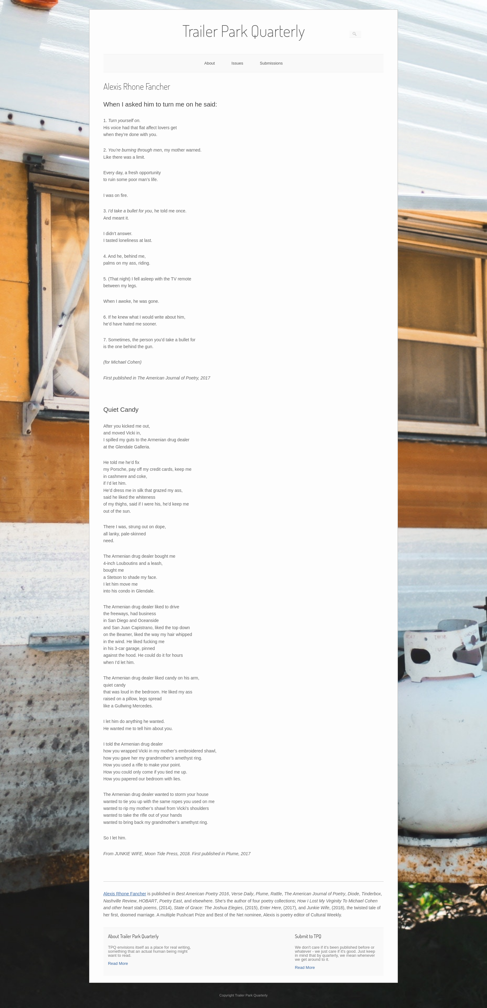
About (209, 63)
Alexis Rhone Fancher (124, 893)
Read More (118, 963)
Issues (237, 63)
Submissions (271, 63)
